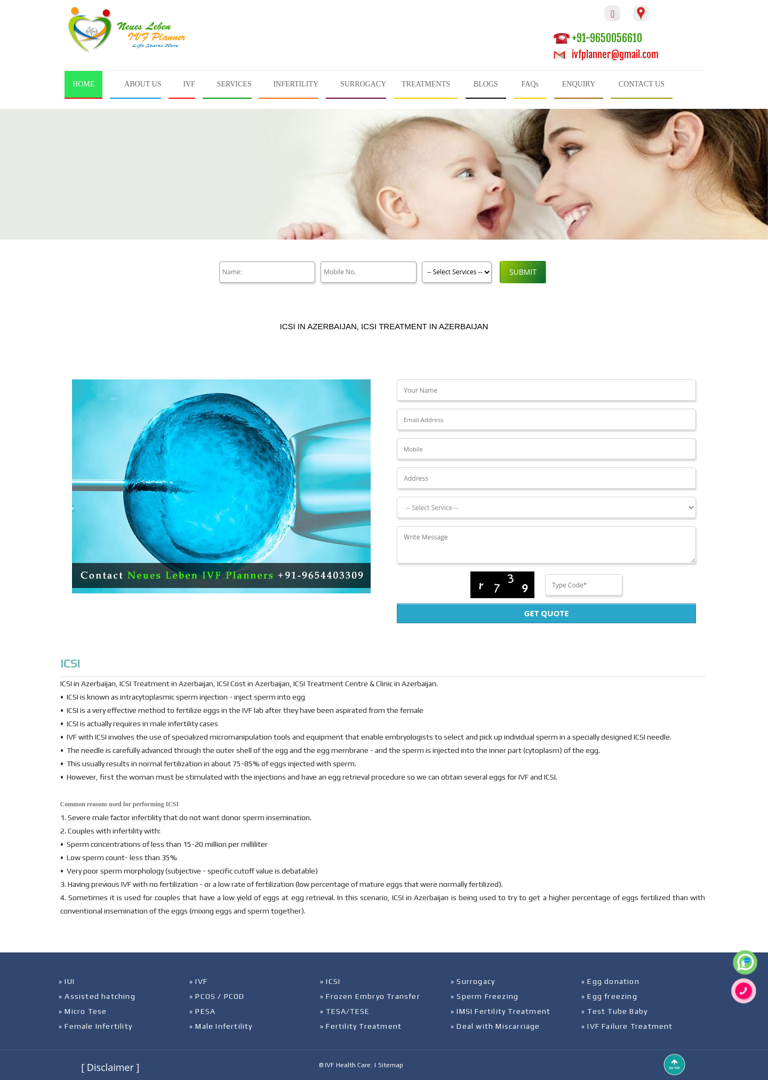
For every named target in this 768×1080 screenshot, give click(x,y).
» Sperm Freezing (484, 996)
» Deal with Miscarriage (495, 1026)
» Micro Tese (83, 1011)
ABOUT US (142, 84)
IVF (189, 84)
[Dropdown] (546, 507)
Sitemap (390, 1065)
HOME (83, 84)
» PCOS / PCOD (217, 996)
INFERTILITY (295, 84)
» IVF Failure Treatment (627, 1026)
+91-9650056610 (598, 38)
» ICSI (330, 981)
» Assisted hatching (97, 996)
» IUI (67, 981)
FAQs (530, 84)
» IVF (198, 981)
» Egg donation (610, 981)
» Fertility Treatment (361, 1026)
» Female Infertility (95, 1026)
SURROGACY (363, 84)
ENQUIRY (578, 84)
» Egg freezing (609, 996)
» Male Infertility (221, 1026)
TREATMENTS (426, 84)
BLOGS (486, 84)
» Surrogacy (473, 981)
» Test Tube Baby (614, 1011)
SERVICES (234, 84)
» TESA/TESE (345, 1011)
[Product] (457, 272)
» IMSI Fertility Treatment (500, 1011)
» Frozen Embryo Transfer (370, 996)
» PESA (202, 1011)
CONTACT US (642, 84)
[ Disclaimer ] (110, 1067)
